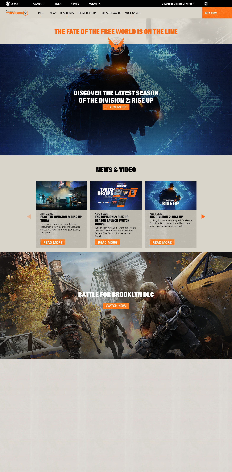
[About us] (30, 410)
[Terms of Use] (30, 438)
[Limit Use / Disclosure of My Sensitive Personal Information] (30, 455)
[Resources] (67, 12)
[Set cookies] (16, 460)
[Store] (30, 399)
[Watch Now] (116, 306)
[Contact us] (30, 429)
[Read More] (52, 242)
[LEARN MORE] (116, 107)
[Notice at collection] (30, 442)
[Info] (41, 12)
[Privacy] (30, 433)
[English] (206, 382)
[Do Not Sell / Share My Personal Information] (30, 448)
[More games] (132, 12)
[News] (53, 12)
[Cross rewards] (111, 12)
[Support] (30, 422)
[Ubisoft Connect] (30, 404)
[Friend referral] (88, 12)
